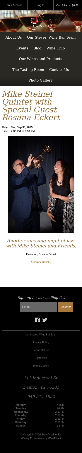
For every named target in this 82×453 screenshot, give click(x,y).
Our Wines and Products (40, 59)
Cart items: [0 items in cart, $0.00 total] (67, 5)
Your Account (14, 5)
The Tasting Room (28, 70)
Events (22, 48)
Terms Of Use (41, 350)
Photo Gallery (41, 80)
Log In (40, 5)
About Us (13, 37)
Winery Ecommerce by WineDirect (41, 438)
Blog (37, 48)
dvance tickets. (41, 262)
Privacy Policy (41, 342)
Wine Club (55, 48)
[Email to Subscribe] (38, 307)
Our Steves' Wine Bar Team (51, 37)
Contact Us (59, 70)
